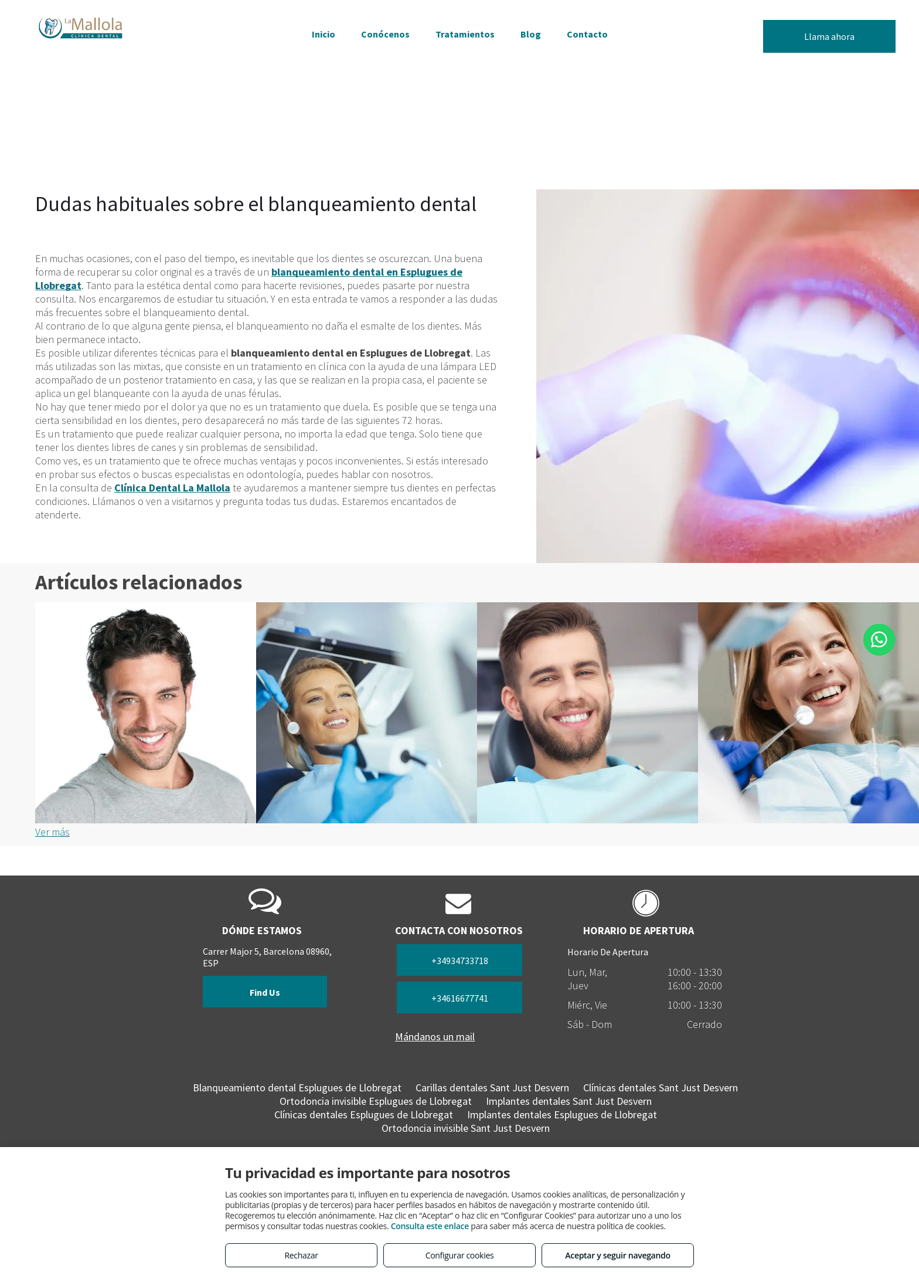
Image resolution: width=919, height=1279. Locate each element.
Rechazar (301, 1255)
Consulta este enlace (430, 1225)
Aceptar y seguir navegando (617, 1255)
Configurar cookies (460, 1255)
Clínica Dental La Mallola (172, 487)
